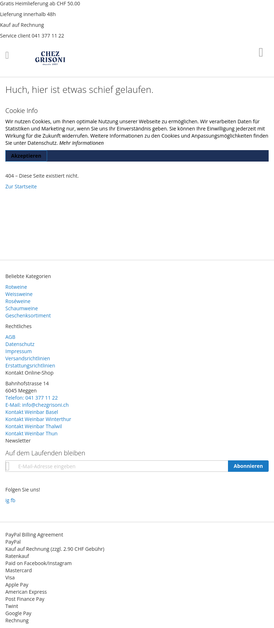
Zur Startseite (21, 186)
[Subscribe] (248, 466)
